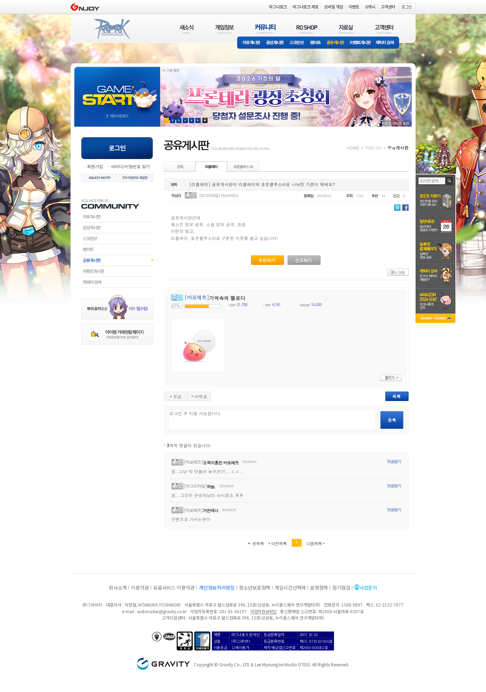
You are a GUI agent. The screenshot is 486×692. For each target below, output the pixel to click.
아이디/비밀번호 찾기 (130, 166)
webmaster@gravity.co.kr (162, 611)
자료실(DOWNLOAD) (346, 29)
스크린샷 (297, 43)
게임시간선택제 (290, 587)
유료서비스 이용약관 (174, 587)
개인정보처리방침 (217, 587)
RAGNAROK (111, 29)
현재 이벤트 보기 (205, 120)
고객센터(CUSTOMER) (384, 29)
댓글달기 (394, 461)
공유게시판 (335, 43)
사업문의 (368, 587)
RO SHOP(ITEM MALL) (307, 29)
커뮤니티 (373, 148)
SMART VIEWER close (436, 318)
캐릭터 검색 (387, 43)
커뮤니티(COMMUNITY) (265, 29)
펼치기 (391, 378)
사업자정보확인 (263, 611)
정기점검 (341, 587)
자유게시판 (250, 43)
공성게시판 (275, 43)
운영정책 (319, 587)
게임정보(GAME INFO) (224, 29)
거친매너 (210, 510)
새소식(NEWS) (186, 29)
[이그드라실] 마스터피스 (219, 195)
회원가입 (95, 166)
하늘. (211, 486)
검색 (449, 181)
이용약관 (140, 587)
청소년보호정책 (254, 587)
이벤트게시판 (360, 43)
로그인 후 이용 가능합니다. (272, 420)
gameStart (117, 90)
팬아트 (315, 43)
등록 (392, 420)
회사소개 (118, 587)
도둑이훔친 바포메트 (221, 462)
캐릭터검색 (117, 282)
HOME (353, 148)
